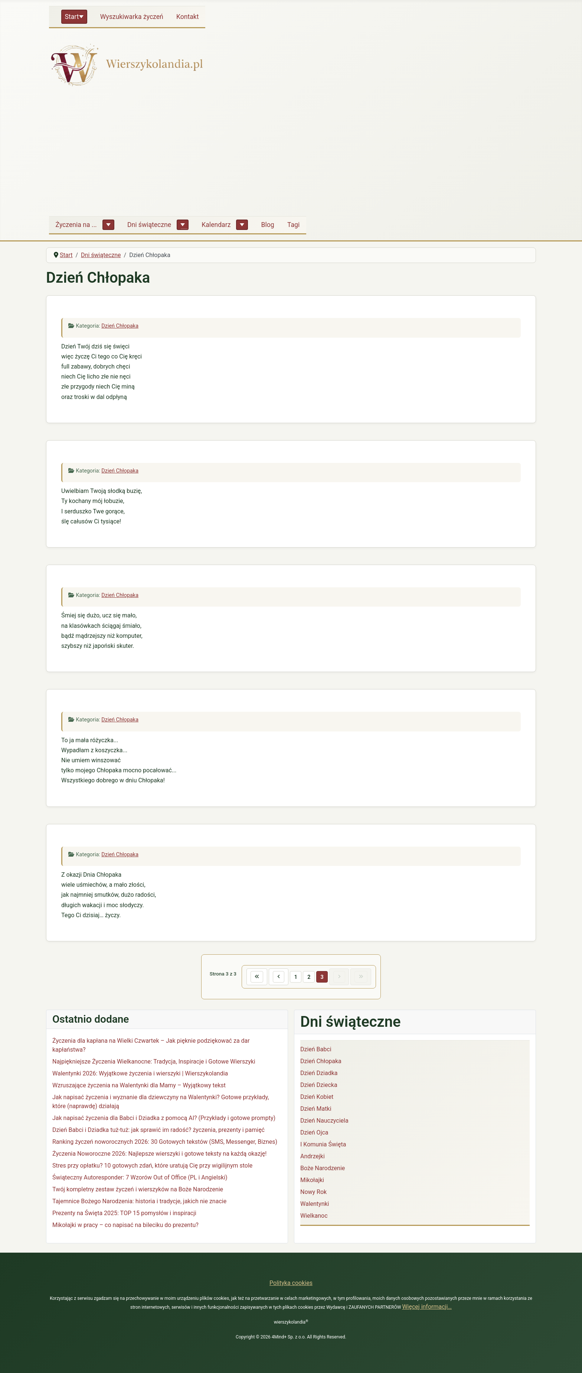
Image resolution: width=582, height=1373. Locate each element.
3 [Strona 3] (322, 977)
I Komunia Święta (323, 1144)
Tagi (293, 224)
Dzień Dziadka (318, 1073)
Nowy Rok (313, 1192)
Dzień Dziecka (318, 1085)
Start (72, 16)
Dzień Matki (315, 1109)
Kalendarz (216, 224)
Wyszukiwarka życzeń (131, 16)
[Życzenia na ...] (108, 225)
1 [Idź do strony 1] (295, 977)
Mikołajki (312, 1180)
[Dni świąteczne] (183, 225)
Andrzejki (312, 1156)
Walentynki (314, 1204)
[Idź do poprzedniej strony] (278, 977)
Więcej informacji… (427, 1306)
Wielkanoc (314, 1216)
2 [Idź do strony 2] (308, 977)
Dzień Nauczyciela (324, 1120)
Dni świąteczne (149, 224)
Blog (267, 224)
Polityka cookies (291, 1282)
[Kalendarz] (242, 225)
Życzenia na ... (76, 224)
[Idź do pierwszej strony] (256, 977)
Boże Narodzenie (322, 1168)
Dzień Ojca (314, 1132)
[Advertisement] (291, 155)
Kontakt (187, 16)
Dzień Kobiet (316, 1097)
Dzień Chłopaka (119, 326)
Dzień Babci (315, 1049)
